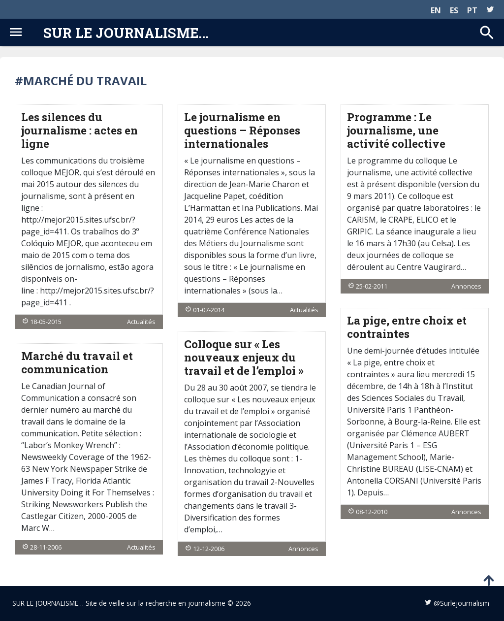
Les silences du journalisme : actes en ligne (79, 130)
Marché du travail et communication (77, 362)
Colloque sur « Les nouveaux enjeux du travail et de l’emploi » (244, 357)
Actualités (141, 321)
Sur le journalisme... (126, 32)
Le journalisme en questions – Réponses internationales (242, 130)
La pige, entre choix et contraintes (407, 327)
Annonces (466, 286)
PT (472, 10)
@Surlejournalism (461, 603)
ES (454, 10)
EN (436, 10)
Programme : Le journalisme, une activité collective (396, 130)
